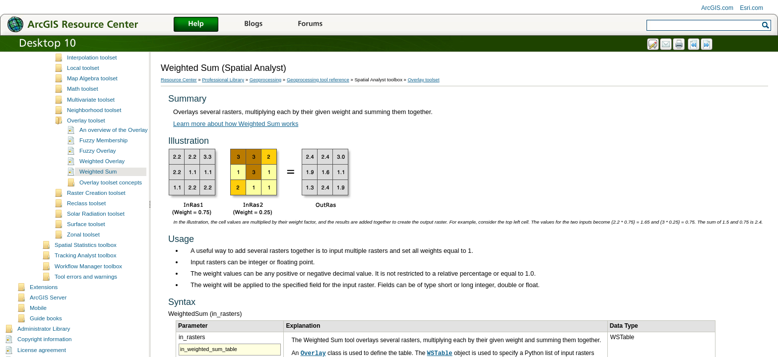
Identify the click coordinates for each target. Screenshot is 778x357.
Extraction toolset (89, 107)
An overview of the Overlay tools (120, 221)
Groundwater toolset (93, 127)
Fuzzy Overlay (97, 241)
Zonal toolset (83, 325)
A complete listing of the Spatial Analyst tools (123, 54)
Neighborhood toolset (94, 201)
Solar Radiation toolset (96, 304)
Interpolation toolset (92, 148)
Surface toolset (86, 315)
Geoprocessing (266, 79)
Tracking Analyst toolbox (85, 346)
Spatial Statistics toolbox (86, 336)
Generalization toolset (94, 117)
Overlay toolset (86, 211)
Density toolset (86, 85)
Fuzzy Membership (103, 231)
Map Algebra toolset (92, 169)
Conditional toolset (90, 75)
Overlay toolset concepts (110, 273)
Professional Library (223, 79)
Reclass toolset (86, 294)
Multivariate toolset (91, 190)
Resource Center (179, 79)
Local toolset (83, 159)
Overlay (313, 353)
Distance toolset (87, 96)
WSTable (440, 353)
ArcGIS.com (717, 7)
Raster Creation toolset (96, 284)
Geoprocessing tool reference (318, 79)
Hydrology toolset (89, 138)
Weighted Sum (98, 262)
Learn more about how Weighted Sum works (235, 123)
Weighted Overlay (102, 252)
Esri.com (751, 7)
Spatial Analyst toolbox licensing (107, 64)
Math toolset (82, 179)
